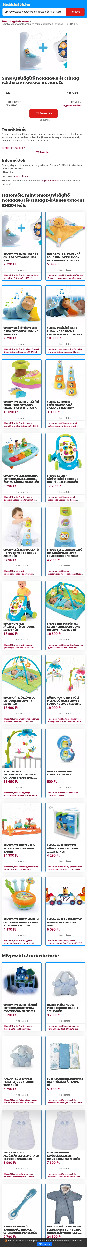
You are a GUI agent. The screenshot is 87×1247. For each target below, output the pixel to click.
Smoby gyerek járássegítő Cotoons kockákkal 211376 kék (62, 479)
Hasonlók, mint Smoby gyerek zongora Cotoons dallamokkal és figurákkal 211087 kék (19, 500)
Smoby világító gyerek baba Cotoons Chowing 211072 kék (20, 331)
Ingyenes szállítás (72, 105)
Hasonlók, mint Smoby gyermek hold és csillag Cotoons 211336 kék (21, 277)
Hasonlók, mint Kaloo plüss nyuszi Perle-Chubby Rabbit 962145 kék (64, 1027)
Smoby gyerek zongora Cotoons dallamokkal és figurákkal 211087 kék (21, 479)
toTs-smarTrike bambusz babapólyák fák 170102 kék (65, 1082)
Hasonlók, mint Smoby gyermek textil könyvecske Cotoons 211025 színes (65, 868)
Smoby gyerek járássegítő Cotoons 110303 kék (19, 627)
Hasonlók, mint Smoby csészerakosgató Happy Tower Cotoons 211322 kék (18, 574)
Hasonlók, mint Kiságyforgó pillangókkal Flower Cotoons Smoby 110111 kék (21, 795)
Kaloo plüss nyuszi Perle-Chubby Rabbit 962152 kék (19, 1082)
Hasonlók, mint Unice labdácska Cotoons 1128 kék (63, 794)
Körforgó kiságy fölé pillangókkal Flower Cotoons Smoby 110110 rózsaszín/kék (63, 702)
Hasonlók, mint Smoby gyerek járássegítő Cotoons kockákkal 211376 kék (62, 500)
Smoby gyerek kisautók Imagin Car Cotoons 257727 (64, 922)
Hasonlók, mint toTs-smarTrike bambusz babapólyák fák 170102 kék (65, 1101)
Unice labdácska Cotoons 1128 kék (59, 772)
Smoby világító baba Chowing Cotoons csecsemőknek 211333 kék (65, 331)
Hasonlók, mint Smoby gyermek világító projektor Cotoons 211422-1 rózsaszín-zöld (21, 426)
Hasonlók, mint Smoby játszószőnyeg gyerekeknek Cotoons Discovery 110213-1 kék (65, 648)
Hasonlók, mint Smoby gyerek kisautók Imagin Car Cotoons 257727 (65, 942)
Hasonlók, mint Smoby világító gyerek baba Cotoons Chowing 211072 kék (21, 351)
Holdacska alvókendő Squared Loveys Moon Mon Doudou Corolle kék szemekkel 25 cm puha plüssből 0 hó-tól (64, 260)
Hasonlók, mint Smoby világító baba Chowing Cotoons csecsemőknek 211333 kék (65, 352)
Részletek (77, 1240)
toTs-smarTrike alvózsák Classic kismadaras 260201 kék (63, 1156)
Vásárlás (43, 113)
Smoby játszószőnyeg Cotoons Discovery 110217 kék (19, 701)
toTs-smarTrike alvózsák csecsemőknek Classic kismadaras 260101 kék (21, 1157)
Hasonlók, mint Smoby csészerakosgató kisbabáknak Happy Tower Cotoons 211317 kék (65, 574)
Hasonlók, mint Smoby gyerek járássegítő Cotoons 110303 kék (19, 646)
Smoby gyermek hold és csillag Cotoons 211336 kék (20, 257)
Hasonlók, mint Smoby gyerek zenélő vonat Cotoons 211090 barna (21, 868)
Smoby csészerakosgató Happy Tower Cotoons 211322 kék (21, 553)
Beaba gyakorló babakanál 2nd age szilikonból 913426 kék (20, 1230)
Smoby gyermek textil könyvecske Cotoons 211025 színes (63, 848)
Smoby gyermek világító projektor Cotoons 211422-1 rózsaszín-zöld (21, 405)
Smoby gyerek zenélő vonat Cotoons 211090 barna (19, 848)
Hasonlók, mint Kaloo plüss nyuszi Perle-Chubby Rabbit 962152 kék (20, 1101)
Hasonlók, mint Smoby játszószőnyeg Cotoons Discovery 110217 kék (21, 720)
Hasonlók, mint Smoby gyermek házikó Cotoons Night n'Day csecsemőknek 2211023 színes (19, 1029)
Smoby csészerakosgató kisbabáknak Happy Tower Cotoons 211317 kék (64, 554)
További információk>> (13, 147)
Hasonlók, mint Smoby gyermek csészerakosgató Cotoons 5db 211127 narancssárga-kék (62, 426)
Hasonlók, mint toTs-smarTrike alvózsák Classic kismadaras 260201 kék (65, 1177)
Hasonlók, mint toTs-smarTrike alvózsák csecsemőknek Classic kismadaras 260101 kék (19, 1177)
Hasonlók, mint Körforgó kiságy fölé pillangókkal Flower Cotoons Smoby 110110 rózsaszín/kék (65, 722)
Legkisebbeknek (21, 176)
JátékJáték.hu (16, 4)
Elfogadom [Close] (44, 1244)
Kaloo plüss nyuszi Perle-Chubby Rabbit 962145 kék (62, 1008)
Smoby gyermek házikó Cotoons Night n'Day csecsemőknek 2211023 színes (20, 1009)
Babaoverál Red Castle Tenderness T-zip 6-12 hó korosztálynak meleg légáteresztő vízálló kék (64, 1233)
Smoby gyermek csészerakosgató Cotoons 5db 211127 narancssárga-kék (61, 406)
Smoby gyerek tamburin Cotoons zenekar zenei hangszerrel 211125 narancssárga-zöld (21, 924)
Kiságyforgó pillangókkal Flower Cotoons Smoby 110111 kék (19, 776)
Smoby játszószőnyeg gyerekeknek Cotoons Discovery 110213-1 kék (63, 627)
